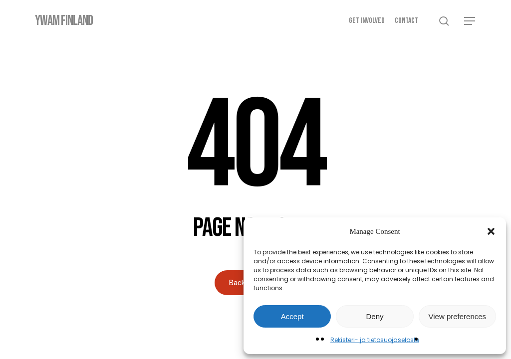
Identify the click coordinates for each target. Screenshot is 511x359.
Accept (292, 316)
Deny (374, 316)
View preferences (458, 316)
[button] (491, 231)
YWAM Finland (64, 21)
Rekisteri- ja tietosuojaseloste (374, 340)
